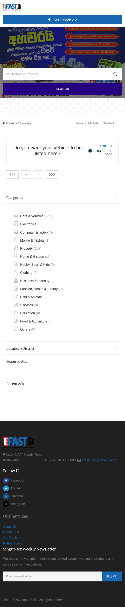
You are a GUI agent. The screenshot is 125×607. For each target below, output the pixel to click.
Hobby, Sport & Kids (34, 264)
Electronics (27, 223)
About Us (10, 526)
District (108, 122)
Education (27, 312)
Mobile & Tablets (32, 239)
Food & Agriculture (33, 320)
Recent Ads (15, 383)
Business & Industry (34, 280)
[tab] (62, 197)
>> (38, 173)
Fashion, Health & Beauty (38, 288)
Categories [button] (62, 197)
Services (26, 304)
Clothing (25, 272)
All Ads (93, 122)
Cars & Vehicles (33, 215)
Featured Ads (16, 360)
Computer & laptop (33, 231)
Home (79, 122)
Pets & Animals (30, 296)
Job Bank (10, 537)
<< (26, 173)
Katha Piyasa (12, 542)
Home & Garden (31, 255)
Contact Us (11, 531)
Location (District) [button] (62, 348)
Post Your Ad (62, 19)
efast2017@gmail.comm (99, 459)
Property (27, 247)
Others (24, 328)
